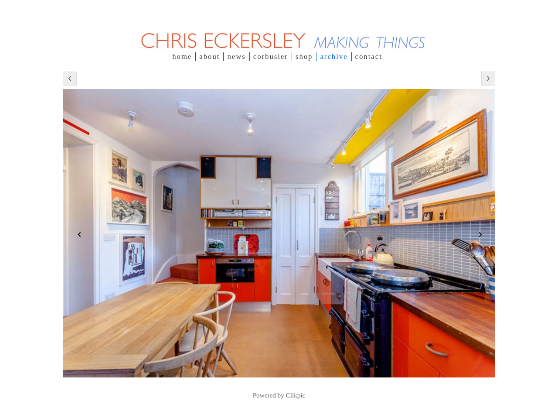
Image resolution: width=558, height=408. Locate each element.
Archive (333, 56)
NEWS (236, 56)
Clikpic (296, 395)
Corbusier (270, 56)
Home (182, 56)
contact (368, 56)
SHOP (304, 56)
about (209, 56)
